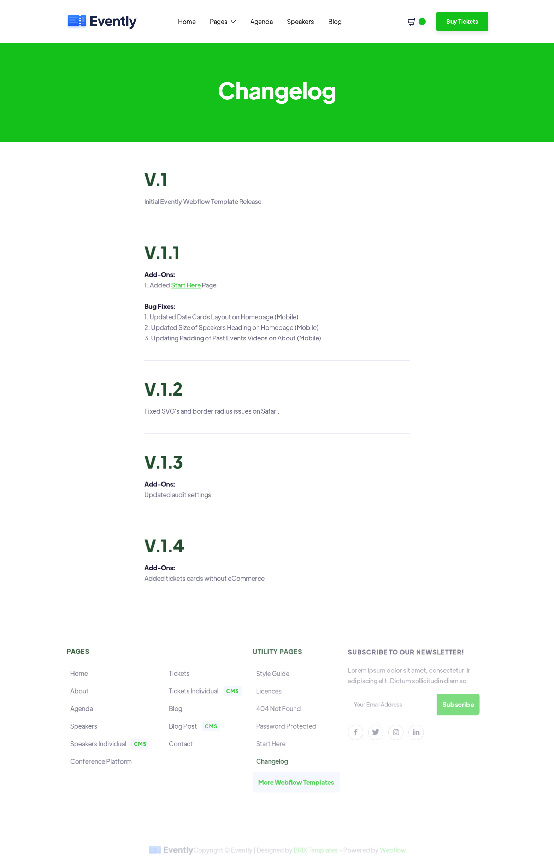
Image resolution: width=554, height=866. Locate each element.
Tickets (179, 674)
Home (187, 21)
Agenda (261, 21)
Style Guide (273, 674)
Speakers (300, 21)
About (80, 691)
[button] (223, 21)
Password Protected (286, 726)
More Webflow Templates (296, 780)
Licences (269, 691)
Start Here (186, 286)
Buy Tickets (462, 21)
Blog (335, 21)
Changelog (272, 760)
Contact (180, 743)
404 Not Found (279, 708)
